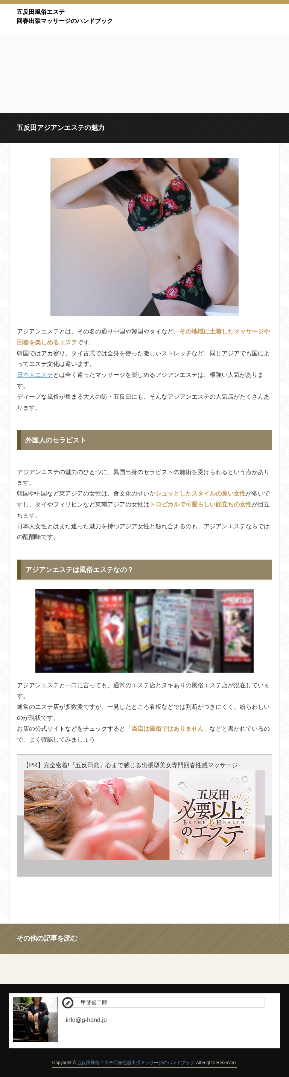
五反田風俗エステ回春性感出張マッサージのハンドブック (136, 1062)
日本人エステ (35, 375)
